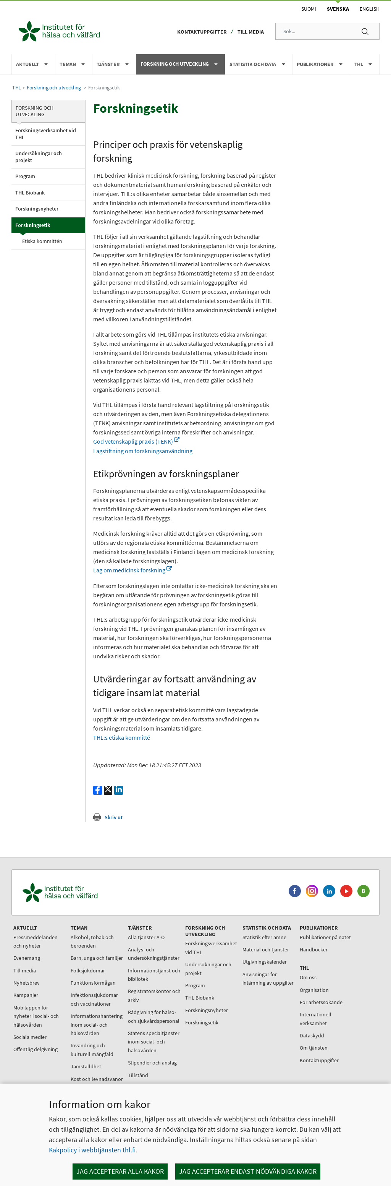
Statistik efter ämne (264, 937)
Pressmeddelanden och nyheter (35, 941)
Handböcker (314, 949)
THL (16, 87)
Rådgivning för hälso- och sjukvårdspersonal (153, 1016)
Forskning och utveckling (54, 87)
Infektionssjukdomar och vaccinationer (94, 999)
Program (25, 176)
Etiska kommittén (42, 241)
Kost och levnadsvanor (97, 1079)
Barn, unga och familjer (97, 957)
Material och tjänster (265, 949)
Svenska (338, 8)
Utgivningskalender (264, 961)
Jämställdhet (86, 1066)
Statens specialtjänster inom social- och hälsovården (153, 1042)
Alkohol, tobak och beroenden (92, 941)
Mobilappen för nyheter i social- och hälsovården (36, 1016)
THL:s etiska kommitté (121, 737)
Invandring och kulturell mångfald (92, 1049)
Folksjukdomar (88, 970)
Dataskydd (312, 1035)
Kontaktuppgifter (202, 31)
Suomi (308, 8)
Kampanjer (25, 995)
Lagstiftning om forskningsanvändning (142, 451)
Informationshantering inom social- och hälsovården (97, 1025)
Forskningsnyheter (36, 208)
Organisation (314, 990)
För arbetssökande (321, 1002)
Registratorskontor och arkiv (154, 995)
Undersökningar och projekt (38, 157)
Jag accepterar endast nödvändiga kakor (248, 1171)
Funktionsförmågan (93, 982)
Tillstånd (138, 1075)
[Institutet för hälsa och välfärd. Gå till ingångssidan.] (95, 892)
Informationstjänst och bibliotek (154, 974)
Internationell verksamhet (315, 1018)
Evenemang (26, 957)
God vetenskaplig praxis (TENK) (136, 441)
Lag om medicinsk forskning (132, 570)
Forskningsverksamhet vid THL (45, 134)
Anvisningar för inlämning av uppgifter (268, 978)
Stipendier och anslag (152, 1062)
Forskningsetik (32, 225)
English (370, 8)
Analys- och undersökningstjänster (153, 953)
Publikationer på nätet (325, 937)
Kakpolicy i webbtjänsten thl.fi (92, 1149)
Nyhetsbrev (26, 982)
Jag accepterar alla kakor (120, 1171)
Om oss (308, 977)
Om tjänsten (314, 1047)
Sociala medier (30, 1037)
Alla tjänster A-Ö (146, 937)
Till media (251, 31)
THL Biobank (30, 192)
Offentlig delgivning (35, 1049)
